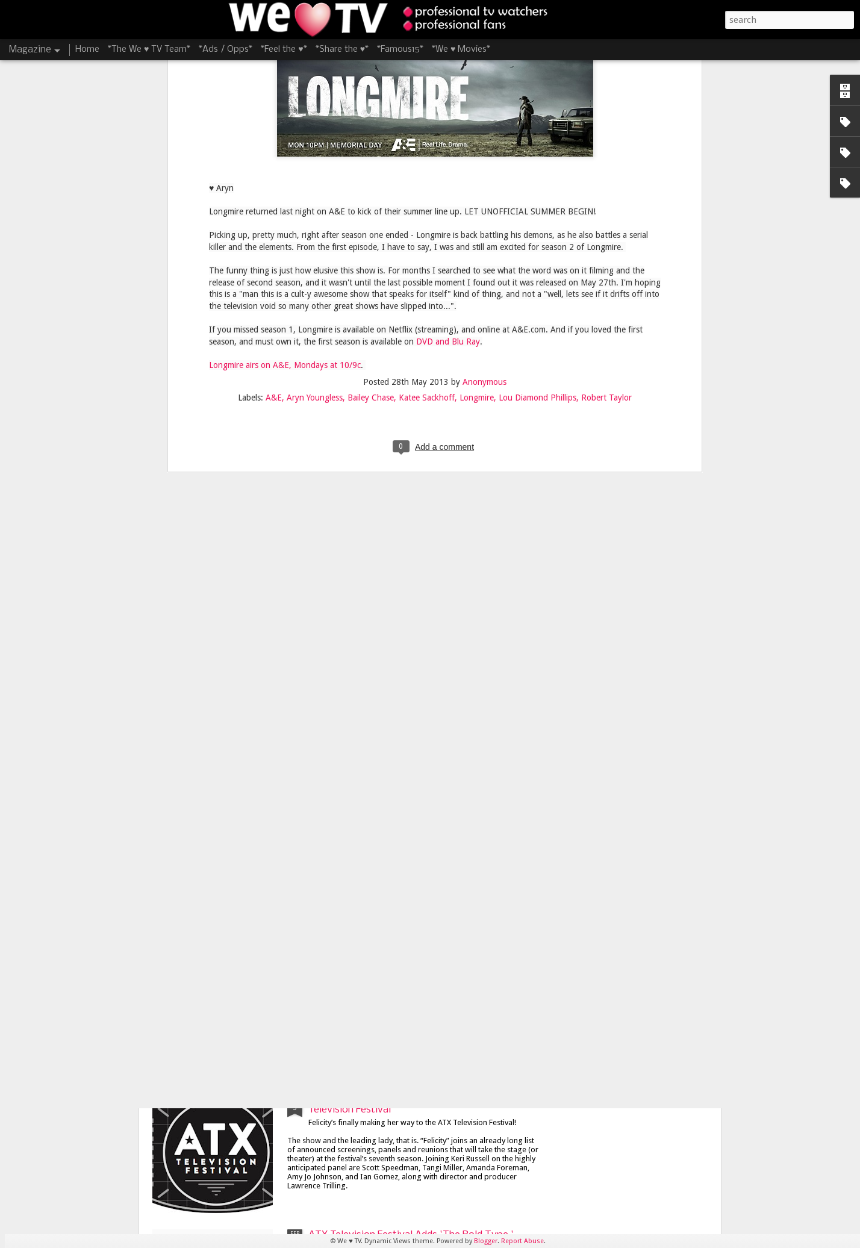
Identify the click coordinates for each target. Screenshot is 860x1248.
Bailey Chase (370, 138)
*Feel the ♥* (284, 49)
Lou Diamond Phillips (537, 138)
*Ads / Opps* (225, 49)
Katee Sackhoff (427, 138)
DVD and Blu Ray (448, 81)
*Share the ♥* (342, 49)
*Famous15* (400, 49)
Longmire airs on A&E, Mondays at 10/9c (285, 105)
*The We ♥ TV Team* (149, 49)
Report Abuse (522, 1241)
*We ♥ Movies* (461, 49)
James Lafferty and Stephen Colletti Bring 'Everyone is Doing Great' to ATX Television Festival (406, 973)
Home (87, 49)
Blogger (485, 1241)
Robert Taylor (606, 138)
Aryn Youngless (315, 138)
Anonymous (484, 122)
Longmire (477, 138)
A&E (274, 138)
